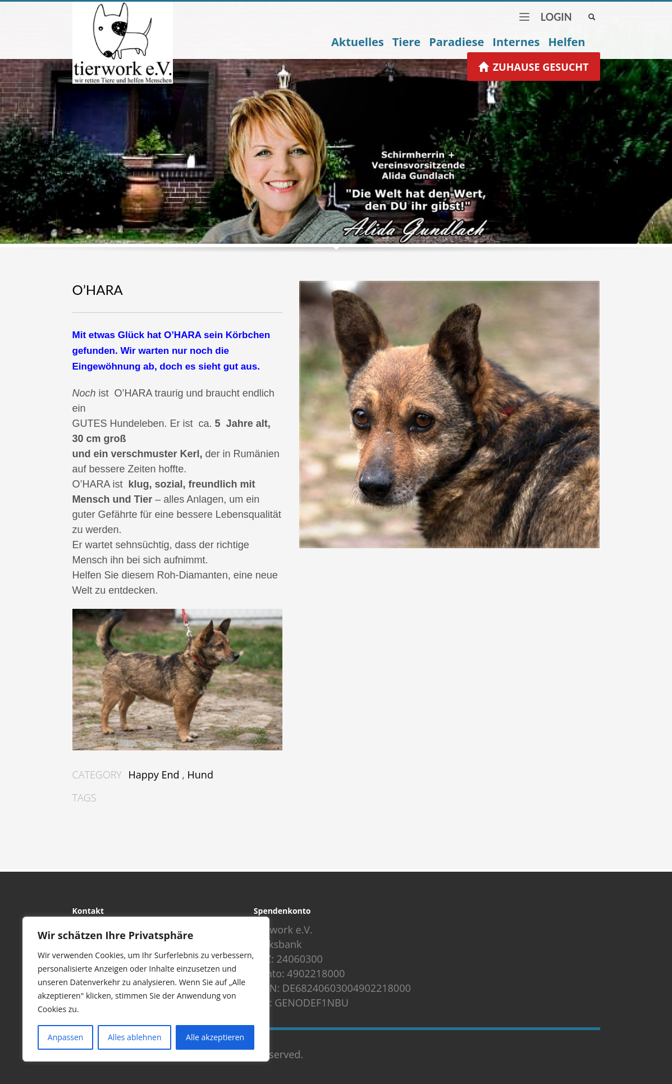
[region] (145, 989)
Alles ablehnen (134, 1037)
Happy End (154, 774)
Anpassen (66, 1037)
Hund (200, 774)
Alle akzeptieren (215, 1037)
